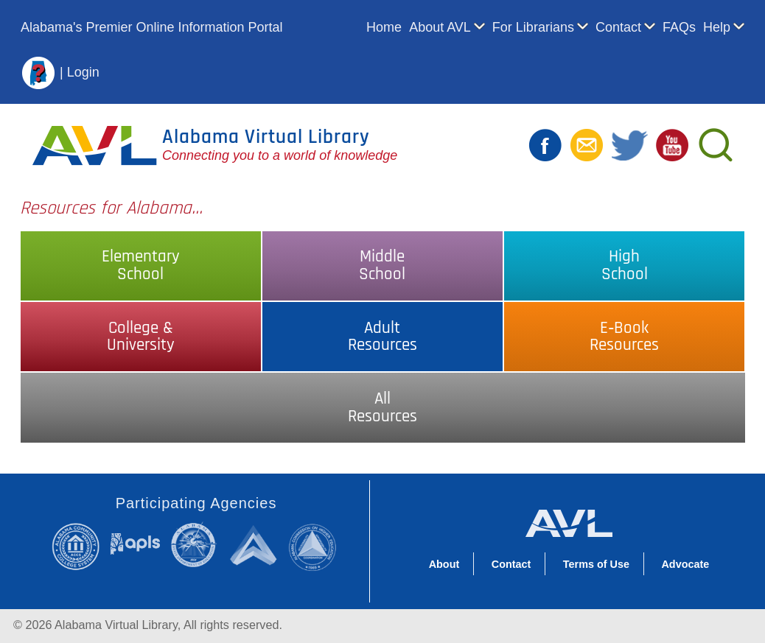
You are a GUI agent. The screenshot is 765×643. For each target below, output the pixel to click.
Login (83, 71)
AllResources (382, 407)
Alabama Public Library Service (135, 543)
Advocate (685, 564)
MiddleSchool (382, 265)
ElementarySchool (141, 265)
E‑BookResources (624, 336)
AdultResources (382, 336)
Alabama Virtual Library (266, 137)
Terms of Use (596, 564)
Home (384, 27)
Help (716, 27)
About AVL (440, 27)
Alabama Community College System (80, 546)
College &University (141, 336)
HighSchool (624, 265)
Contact (618, 27)
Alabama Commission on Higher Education (315, 546)
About (444, 564)
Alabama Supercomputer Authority (255, 545)
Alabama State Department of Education (196, 544)
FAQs (679, 27)
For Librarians (533, 27)
